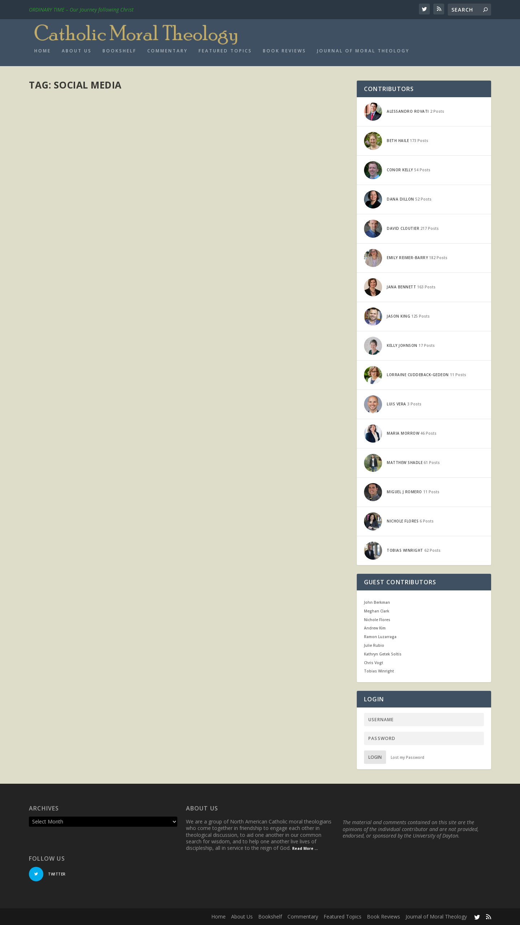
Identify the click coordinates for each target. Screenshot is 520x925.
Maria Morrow (56, 117)
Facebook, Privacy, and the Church (259, 233)
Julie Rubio (374, 645)
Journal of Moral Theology (363, 51)
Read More (55, 171)
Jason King (52, 508)
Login (375, 757)
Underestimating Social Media (87, 580)
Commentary (167, 51)
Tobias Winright (379, 671)
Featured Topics (225, 51)
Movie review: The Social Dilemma (91, 106)
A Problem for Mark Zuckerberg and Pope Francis (269, 474)
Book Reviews (284, 51)
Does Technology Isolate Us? (85, 498)
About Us (77, 51)
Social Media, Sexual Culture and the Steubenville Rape (263, 564)
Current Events (121, 117)
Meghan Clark (376, 611)
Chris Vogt (373, 662)
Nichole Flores (377, 619)
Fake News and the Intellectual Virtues (102, 298)
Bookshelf (119, 51)
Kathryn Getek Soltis (383, 654)
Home (42, 51)
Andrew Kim (375, 628)
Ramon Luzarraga (380, 636)
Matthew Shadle (58, 310)
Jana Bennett (219, 244)
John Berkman (377, 602)
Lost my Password (407, 757)
